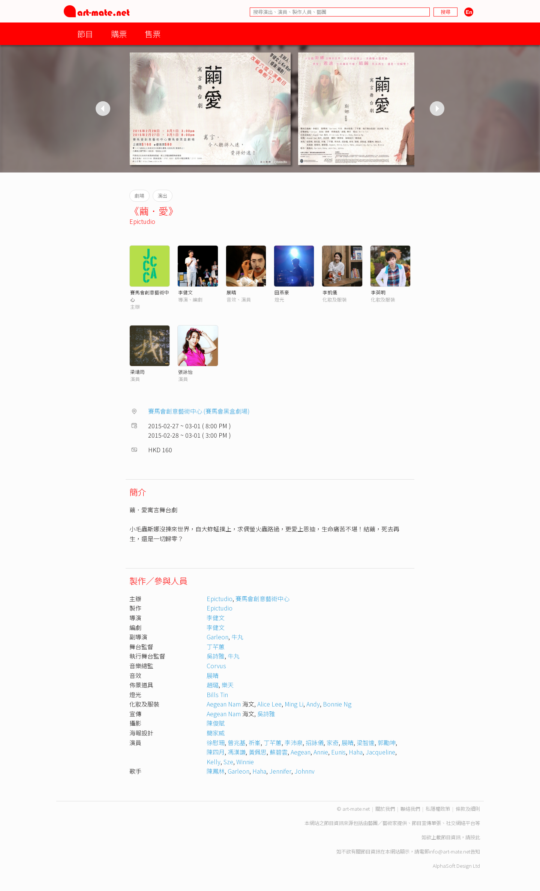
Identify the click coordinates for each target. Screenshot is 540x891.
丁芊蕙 (216, 646)
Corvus (216, 665)
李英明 (378, 292)
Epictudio (142, 221)
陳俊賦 (216, 723)
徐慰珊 (216, 742)
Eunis (338, 751)
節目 (85, 33)
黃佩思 (258, 751)
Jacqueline (380, 751)
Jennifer (280, 771)
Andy (313, 703)
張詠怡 (185, 371)
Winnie (245, 761)
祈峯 (255, 742)
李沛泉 (294, 742)
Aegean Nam (224, 703)
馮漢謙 (237, 751)
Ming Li (294, 703)
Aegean (300, 751)
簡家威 (216, 732)
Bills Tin (217, 694)
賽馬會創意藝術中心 (263, 598)
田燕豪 (281, 292)
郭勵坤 (387, 742)
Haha (356, 751)
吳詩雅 (216, 655)
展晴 (231, 292)
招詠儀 (315, 742)
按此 (475, 837)
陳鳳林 (216, 771)
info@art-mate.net (449, 851)
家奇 (333, 742)
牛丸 (237, 636)
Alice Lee (269, 703)
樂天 (228, 684)
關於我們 (385, 808)
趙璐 (213, 684)
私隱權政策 (438, 808)
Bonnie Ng (337, 703)
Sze (228, 761)
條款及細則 (468, 808)
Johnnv (304, 771)
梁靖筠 (137, 371)
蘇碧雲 (279, 751)
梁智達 (366, 742)
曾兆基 (237, 742)
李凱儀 (329, 292)
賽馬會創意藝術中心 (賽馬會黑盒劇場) (199, 411)
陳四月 (216, 751)
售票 (152, 33)
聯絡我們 (410, 808)
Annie (321, 751)
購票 (119, 33)
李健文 (185, 292)
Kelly (213, 761)
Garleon (217, 636)
